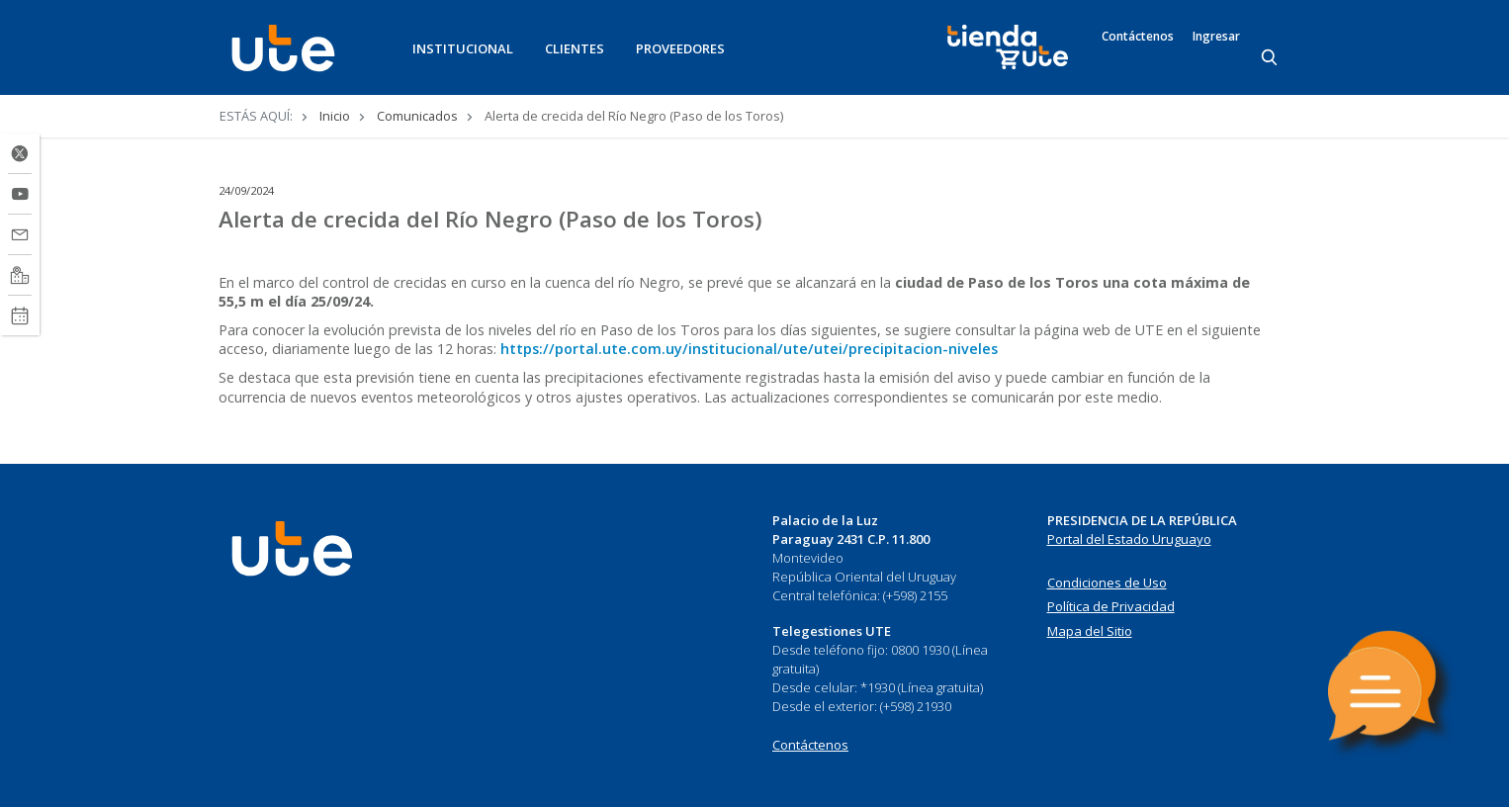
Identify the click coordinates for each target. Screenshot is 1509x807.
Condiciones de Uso (1107, 582)
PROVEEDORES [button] (680, 48)
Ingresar (1216, 37)
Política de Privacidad (1111, 606)
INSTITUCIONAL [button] (462, 48)
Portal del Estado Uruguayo (1129, 539)
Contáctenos (1138, 37)
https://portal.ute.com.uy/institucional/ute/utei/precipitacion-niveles (749, 348)
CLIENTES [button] (574, 48)
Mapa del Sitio (1089, 631)
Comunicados (417, 116)
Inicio (334, 116)
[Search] (1271, 58)
